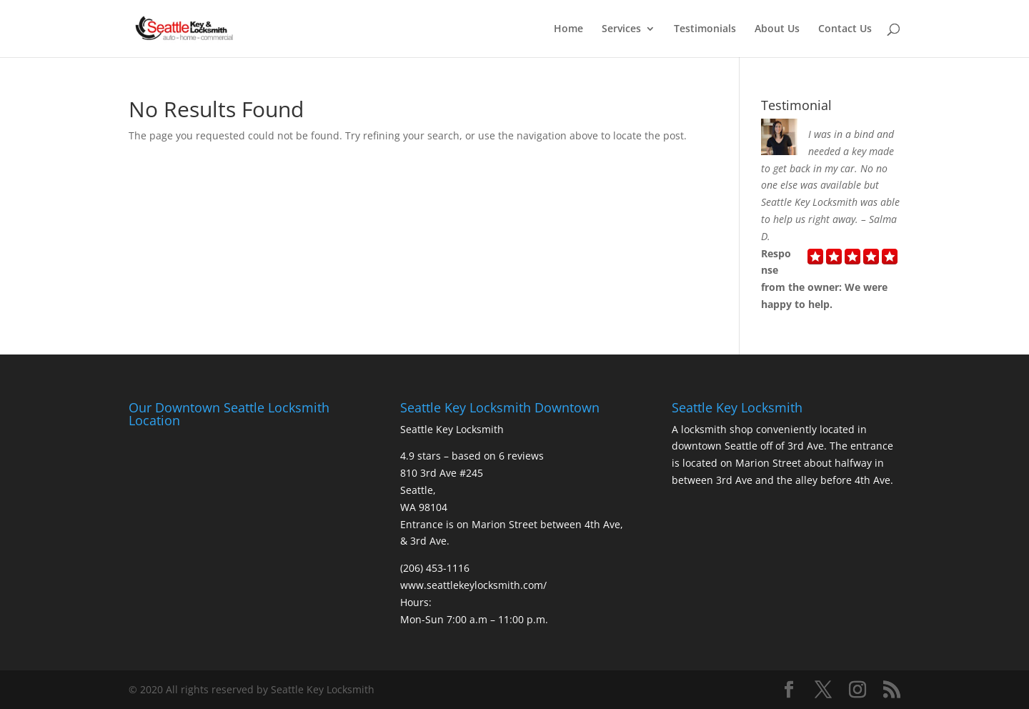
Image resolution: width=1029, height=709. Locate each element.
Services (621, 29)
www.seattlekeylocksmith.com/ (473, 585)
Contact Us (845, 29)
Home (568, 29)
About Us (777, 29)
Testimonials (705, 29)
